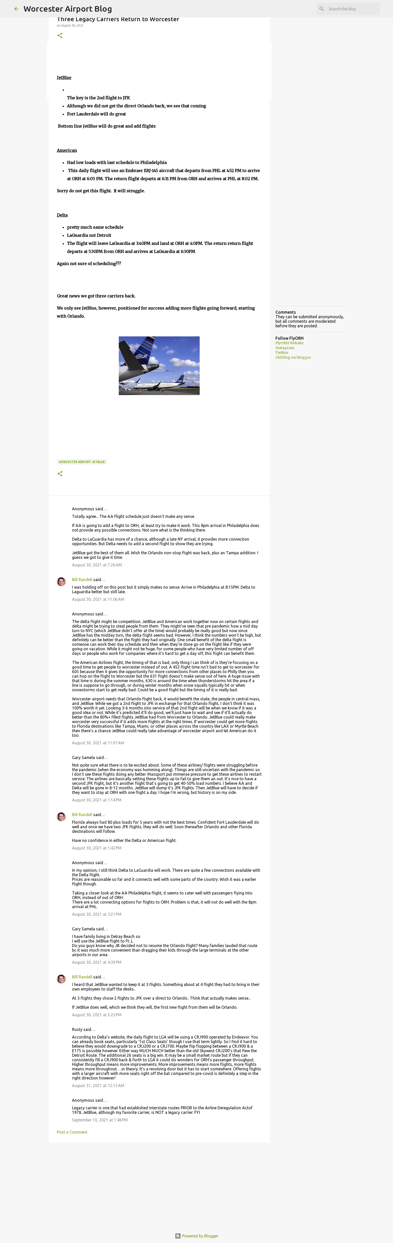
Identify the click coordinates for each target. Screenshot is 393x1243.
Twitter (281, 352)
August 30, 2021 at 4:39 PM (97, 962)
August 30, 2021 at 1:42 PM (97, 848)
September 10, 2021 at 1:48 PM (100, 1120)
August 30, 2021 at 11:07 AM (98, 743)
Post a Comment (72, 1132)
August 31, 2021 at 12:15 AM (98, 1085)
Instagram (284, 348)
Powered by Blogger (196, 1236)
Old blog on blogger (293, 357)
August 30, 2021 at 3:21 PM (97, 914)
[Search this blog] (353, 9)
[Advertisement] (159, 1185)
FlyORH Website (289, 343)
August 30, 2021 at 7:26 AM (97, 565)
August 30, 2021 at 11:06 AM (98, 599)
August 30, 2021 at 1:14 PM (97, 800)
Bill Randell (82, 579)
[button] (60, 35)
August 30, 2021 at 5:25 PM (97, 1014)
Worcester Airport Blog (68, 8)
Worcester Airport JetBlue (82, 462)
